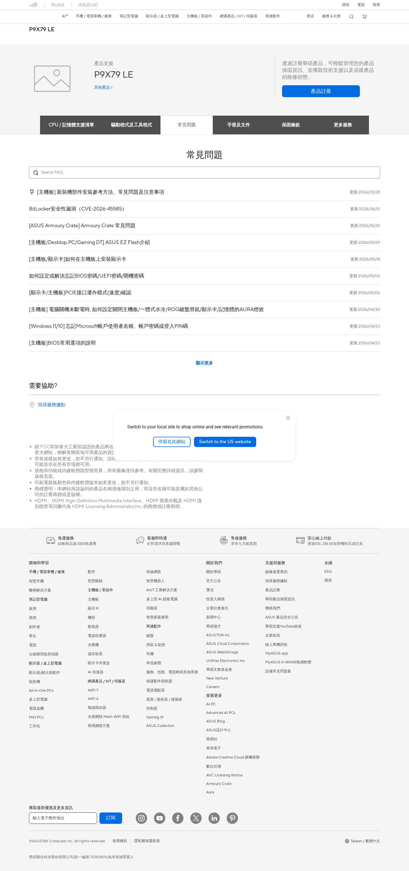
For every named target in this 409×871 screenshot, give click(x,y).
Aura (210, 792)
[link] (38, 17)
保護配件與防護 (159, 681)
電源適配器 (155, 690)
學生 (32, 636)
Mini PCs (36, 717)
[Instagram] (141, 818)
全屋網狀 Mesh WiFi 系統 (109, 716)
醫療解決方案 (40, 590)
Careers (213, 687)
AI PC (211, 704)
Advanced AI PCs (220, 712)
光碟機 (93, 645)
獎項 (210, 590)
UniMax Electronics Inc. (226, 661)
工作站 (34, 726)
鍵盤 (150, 636)
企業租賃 (272, 635)
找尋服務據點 (51, 405)
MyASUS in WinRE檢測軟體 (288, 662)
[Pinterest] (232, 818)
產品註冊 (272, 590)
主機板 (93, 599)
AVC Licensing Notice (224, 775)
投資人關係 (215, 599)
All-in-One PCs (41, 690)
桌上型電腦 (38, 699)
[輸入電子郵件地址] (63, 818)
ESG (328, 571)
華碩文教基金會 (219, 669)
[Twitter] (196, 818)
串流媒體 (153, 663)
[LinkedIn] (214, 818)
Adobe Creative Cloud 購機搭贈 (233, 757)
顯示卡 (93, 608)
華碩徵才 (213, 626)
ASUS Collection (160, 726)
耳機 (150, 654)
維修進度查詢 (276, 572)
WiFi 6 (93, 699)
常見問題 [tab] (185, 125)
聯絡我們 (272, 608)
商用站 (211, 739)
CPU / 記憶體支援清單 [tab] (68, 125)
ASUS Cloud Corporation (227, 643)
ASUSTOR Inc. (218, 635)
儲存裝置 (95, 654)
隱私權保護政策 (147, 841)
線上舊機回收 (276, 644)
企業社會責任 (217, 608)
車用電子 (213, 748)
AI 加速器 (95, 672)
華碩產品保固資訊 (280, 599)
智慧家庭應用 (157, 617)
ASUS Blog (215, 721)
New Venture (217, 678)
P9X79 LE (42, 29)
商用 (32, 618)
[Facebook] (177, 818)
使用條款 (119, 841)
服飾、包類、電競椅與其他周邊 (172, 672)
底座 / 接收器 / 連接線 (164, 699)
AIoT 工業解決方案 (161, 590)
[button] (361, 5)
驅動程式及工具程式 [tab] (128, 125)
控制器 (151, 708)
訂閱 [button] (110, 818)
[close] (288, 418)
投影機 (34, 682)
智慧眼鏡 (95, 581)
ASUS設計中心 (218, 730)
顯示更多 (204, 363)
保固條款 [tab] (291, 125)
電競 (32, 645)
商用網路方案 (99, 726)
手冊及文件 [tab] (238, 125)
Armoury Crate (218, 784)
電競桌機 (36, 708)
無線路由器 (97, 707)
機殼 (91, 617)
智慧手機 (36, 581)
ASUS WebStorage (222, 652)
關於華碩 (213, 572)
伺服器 (151, 608)
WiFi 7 (93, 690)
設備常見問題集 (278, 671)
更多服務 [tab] (345, 125)
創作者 (34, 627)
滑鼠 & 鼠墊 (155, 645)
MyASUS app (276, 653)
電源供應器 (97, 636)
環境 (345, 5)
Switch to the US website (225, 442)
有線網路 (153, 572)
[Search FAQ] (204, 172)
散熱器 (93, 626)
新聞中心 (213, 617)
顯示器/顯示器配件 (44, 672)
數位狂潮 (213, 766)
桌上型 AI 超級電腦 (162, 599)
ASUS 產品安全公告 (281, 617)
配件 (91, 572)
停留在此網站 (171, 442)
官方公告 (213, 581)
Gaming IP (155, 717)
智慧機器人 (155, 581)
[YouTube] (159, 818)
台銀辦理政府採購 (44, 654)
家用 (32, 609)
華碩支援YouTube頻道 (283, 626)
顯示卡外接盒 (99, 663)
